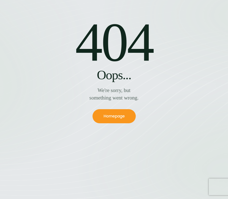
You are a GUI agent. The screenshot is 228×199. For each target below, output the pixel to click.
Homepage (114, 116)
